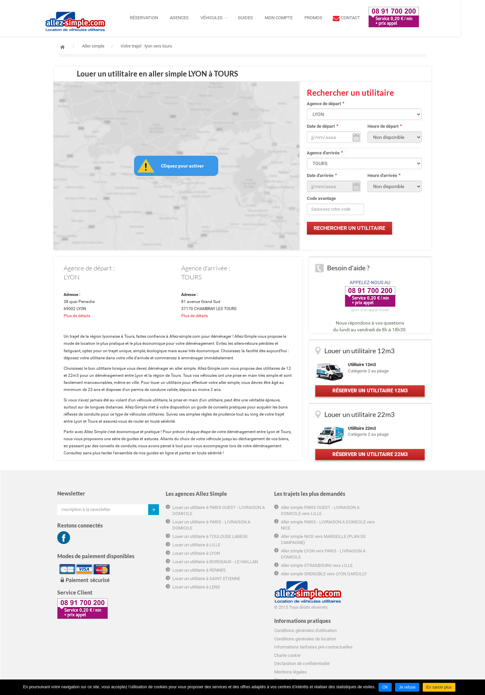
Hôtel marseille (354, 631)
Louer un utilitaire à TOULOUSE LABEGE (195, 545)
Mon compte (291, 17)
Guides (257, 17)
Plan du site (351, 598)
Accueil (62, 47)
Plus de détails (77, 317)
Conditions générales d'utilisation (371, 548)
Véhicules (224, 17)
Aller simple (93, 46)
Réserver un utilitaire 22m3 (370, 462)
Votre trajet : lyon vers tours (146, 46)
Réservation (156, 17)
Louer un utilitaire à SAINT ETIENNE (192, 593)
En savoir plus (439, 687)
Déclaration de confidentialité (368, 581)
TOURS (191, 278)
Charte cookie (353, 573)
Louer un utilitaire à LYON (182, 562)
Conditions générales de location (371, 557)
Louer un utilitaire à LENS (182, 601)
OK (385, 687)
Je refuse (407, 687)
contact (362, 17)
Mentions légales (356, 590)
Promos (325, 17)
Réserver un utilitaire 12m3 (370, 395)
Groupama (350, 622)
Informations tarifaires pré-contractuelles (379, 565)
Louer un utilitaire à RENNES (185, 584)
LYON (72, 278)
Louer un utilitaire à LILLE (182, 553)
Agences (191, 17)
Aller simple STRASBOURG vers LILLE (288, 574)
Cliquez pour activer (182, 166)
